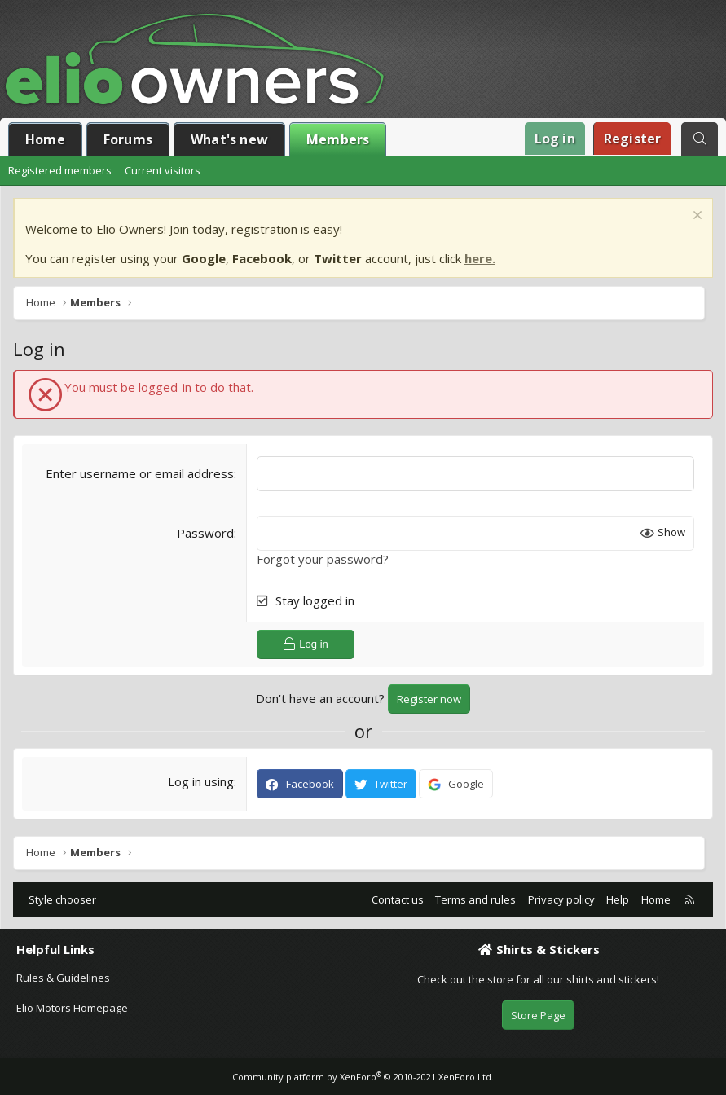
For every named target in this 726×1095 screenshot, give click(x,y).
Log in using (201, 781)
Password (205, 533)
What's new (229, 139)
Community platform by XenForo (363, 1077)
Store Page (538, 1015)
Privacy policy (561, 899)
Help (617, 899)
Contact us (398, 899)
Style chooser (62, 899)
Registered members (60, 170)
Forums (127, 139)
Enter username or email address (140, 473)
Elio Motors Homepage (72, 1007)
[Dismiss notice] (695, 217)
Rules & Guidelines (63, 977)
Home (45, 139)
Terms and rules (475, 899)
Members (337, 139)
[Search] (699, 139)
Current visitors (162, 170)
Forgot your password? (323, 559)
